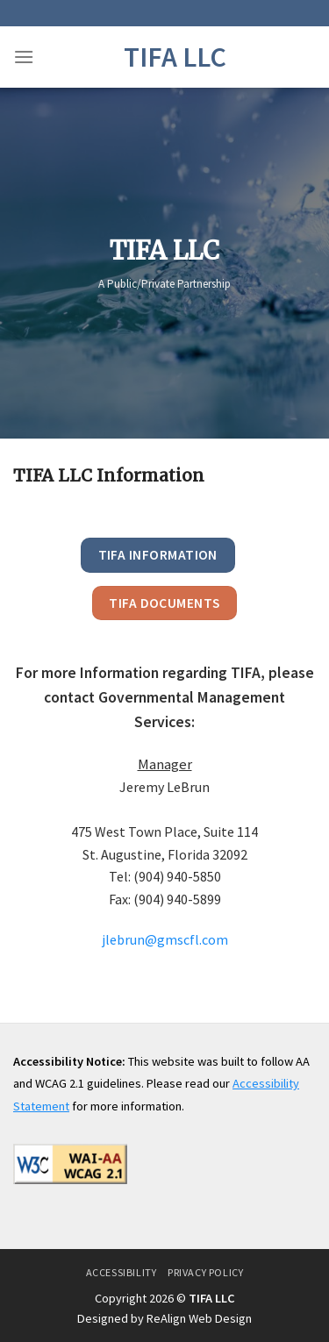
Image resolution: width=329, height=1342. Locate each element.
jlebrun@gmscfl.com (165, 939)
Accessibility (121, 1272)
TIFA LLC (175, 57)
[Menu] (23, 56)
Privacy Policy (206, 1272)
